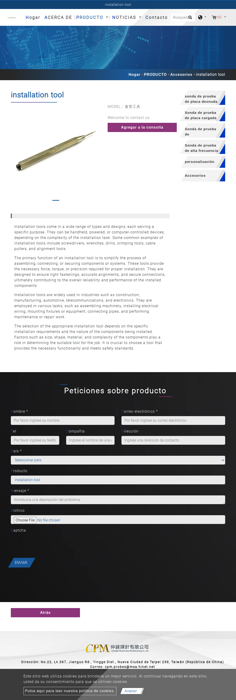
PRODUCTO (155, 74)
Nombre (19, 411)
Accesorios (181, 74)
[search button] (189, 18)
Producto (19, 471)
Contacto (156, 17)
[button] (14, 153)
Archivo (18, 510)
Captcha (18, 530)
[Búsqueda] (182, 17)
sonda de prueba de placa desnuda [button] (201, 98)
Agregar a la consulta (142, 127)
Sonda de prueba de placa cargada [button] (201, 115)
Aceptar (130, 691)
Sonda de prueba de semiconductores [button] (201, 132)
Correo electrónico (139, 411)
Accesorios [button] (195, 175)
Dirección (130, 431)
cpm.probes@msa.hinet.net (130, 667)
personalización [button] (199, 162)
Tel (13, 431)
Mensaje (20, 490)
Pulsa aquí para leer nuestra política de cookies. (70, 691)
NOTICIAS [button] (125, 17)
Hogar (34, 17)
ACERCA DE (58, 17)
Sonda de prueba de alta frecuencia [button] (201, 148)
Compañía (75, 431)
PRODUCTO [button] (90, 17)
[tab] (201, 98)
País (16, 451)
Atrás (45, 613)
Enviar (21, 562)
